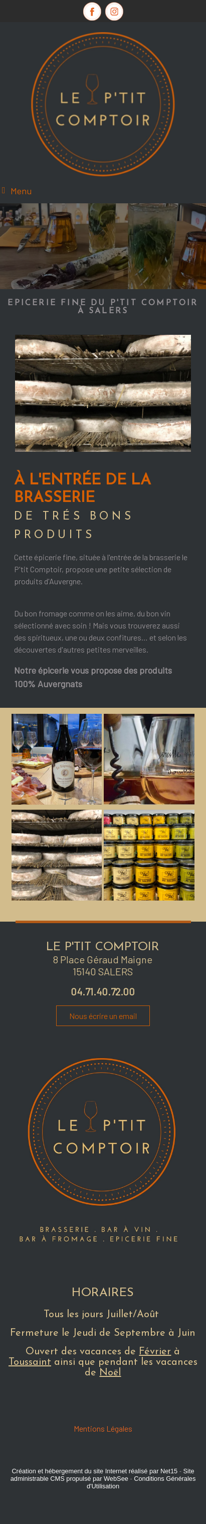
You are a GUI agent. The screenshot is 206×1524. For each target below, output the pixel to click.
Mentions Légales (103, 1428)
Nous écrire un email (103, 1016)
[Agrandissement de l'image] (57, 801)
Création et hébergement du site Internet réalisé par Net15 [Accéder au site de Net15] (94, 1471)
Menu (21, 190)
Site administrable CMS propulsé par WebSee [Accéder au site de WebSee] (102, 1474)
